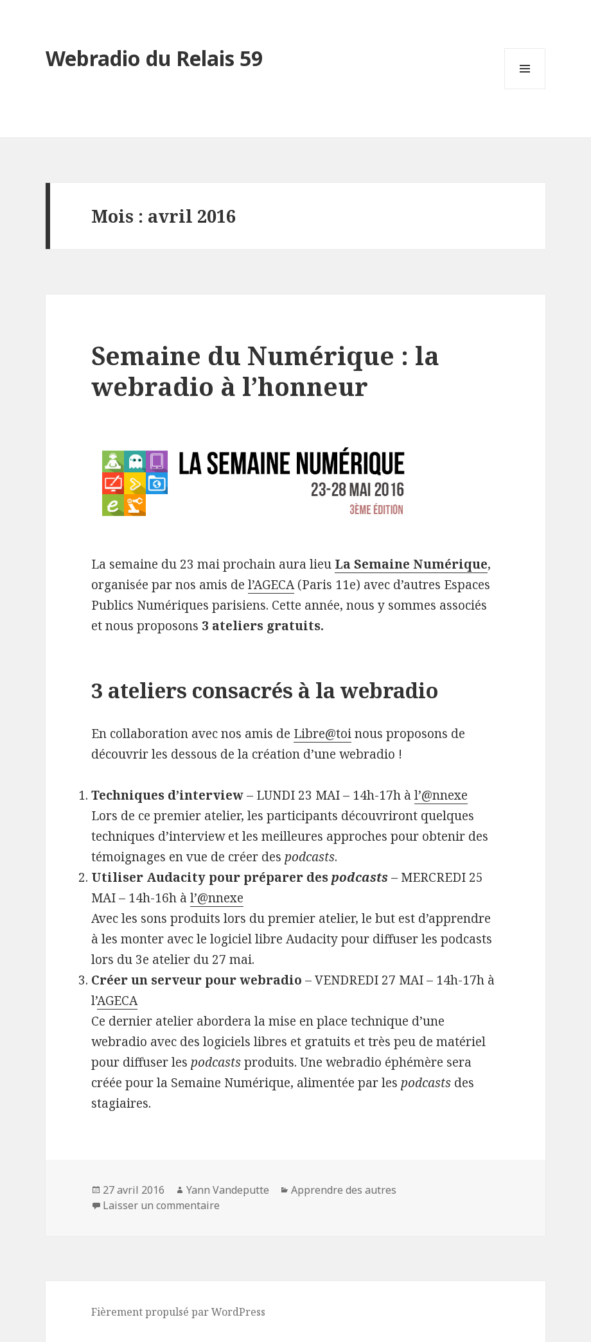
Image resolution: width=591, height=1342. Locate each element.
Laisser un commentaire (161, 1205)
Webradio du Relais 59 (154, 58)
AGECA (117, 1000)
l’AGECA (271, 584)
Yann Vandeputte (227, 1190)
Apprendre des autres (343, 1190)
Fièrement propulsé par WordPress (178, 1312)
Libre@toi (322, 733)
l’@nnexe (441, 795)
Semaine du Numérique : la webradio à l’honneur (265, 370)
